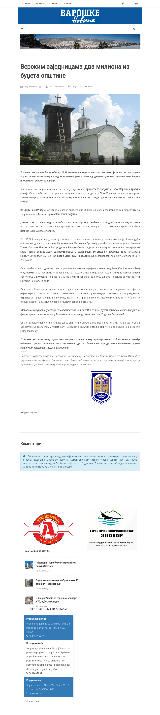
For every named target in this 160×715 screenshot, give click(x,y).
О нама (26, 3)
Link (88, 86)
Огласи (67, 3)
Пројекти (76, 86)
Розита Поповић (54, 86)
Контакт (54, 3)
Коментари (44, 570)
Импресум (39, 3)
